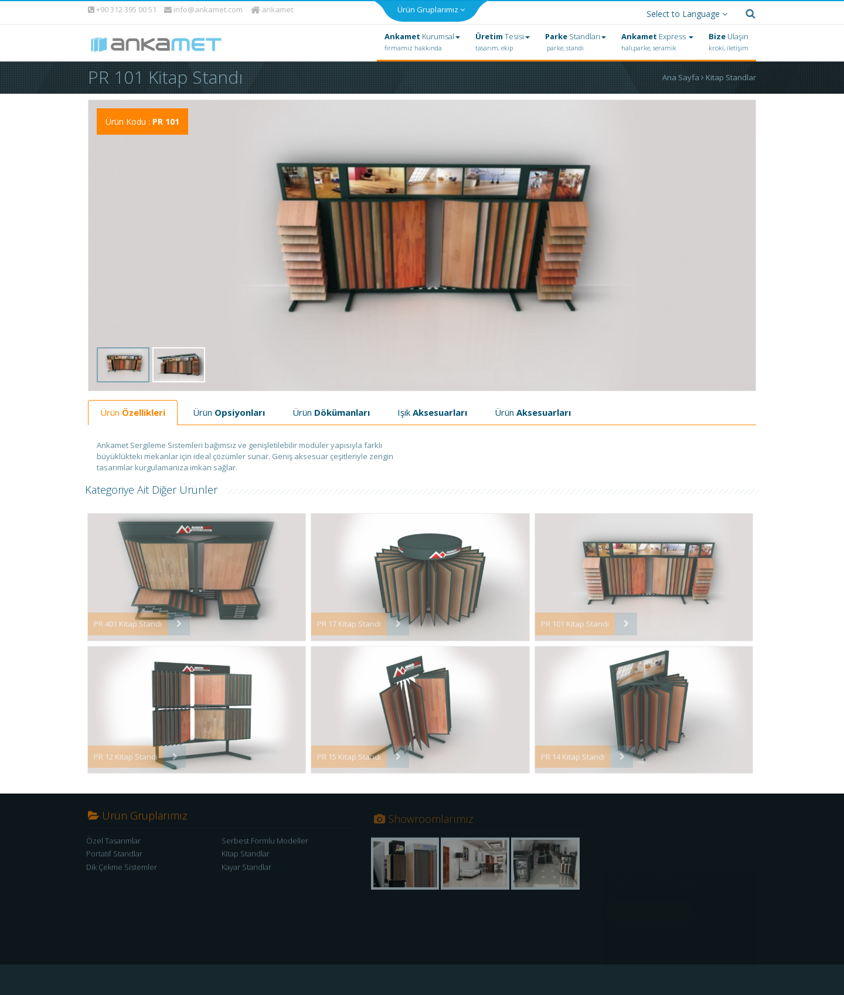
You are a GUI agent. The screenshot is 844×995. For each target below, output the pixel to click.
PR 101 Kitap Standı (569, 621)
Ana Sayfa (684, 74)
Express (657, 39)
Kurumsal (422, 39)
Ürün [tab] (132, 409)
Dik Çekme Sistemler (121, 868)
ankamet (273, 6)
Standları (575, 39)
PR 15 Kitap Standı (343, 753)
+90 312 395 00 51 (121, 6)
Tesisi (502, 39)
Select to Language (684, 10)
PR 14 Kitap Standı (567, 753)
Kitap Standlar (731, 74)
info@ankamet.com (203, 7)
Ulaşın (728, 39)
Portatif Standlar (114, 855)
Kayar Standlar (246, 868)
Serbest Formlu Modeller (265, 841)
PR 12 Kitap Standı (120, 753)
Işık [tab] (432, 409)
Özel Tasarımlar (113, 841)
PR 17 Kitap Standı (343, 621)
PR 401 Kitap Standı (122, 621)
